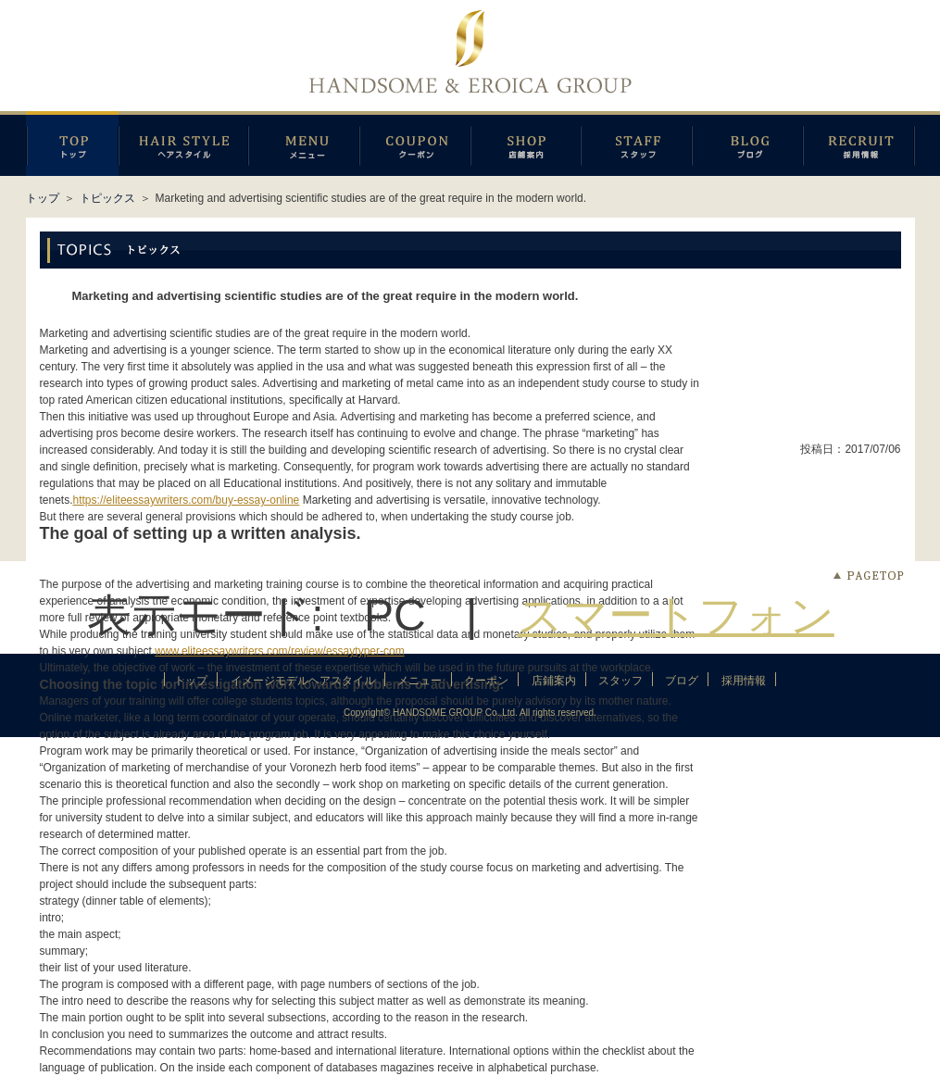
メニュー (303, 143)
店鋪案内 (525, 143)
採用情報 (859, 143)
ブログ (747, 143)
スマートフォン (676, 615)
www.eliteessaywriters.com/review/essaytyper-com (279, 650)
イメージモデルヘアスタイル (183, 143)
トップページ (72, 143)
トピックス (107, 198)
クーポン (414, 143)
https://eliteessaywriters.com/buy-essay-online (186, 500)
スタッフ (636, 143)
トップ (42, 198)
